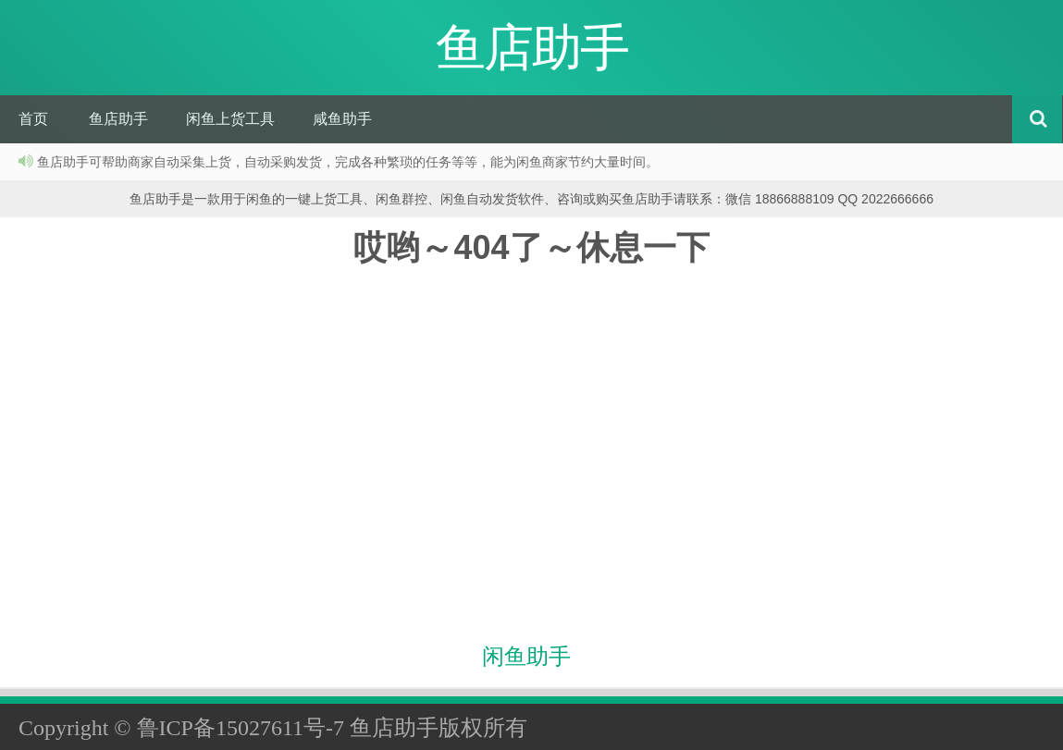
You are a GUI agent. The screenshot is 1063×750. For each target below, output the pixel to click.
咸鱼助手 (342, 119)
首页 (33, 119)
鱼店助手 (118, 119)
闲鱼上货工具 (230, 119)
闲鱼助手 (526, 657)
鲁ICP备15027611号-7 (240, 728)
